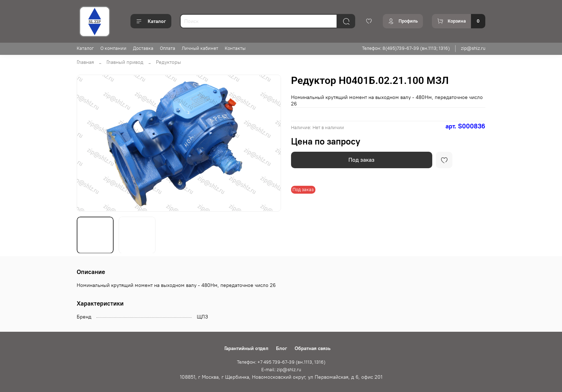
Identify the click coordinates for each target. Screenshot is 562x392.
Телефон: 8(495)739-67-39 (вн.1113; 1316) (406, 48)
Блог (281, 348)
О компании (113, 48)
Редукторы (168, 62)
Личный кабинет (200, 48)
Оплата (167, 48)
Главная (85, 62)
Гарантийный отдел (246, 348)
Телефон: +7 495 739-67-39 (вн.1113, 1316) (281, 362)
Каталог (151, 21)
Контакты (235, 48)
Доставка (143, 48)
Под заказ (361, 159)
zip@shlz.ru (473, 48)
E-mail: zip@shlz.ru (281, 369)
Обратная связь (312, 348)
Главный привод (124, 62)
